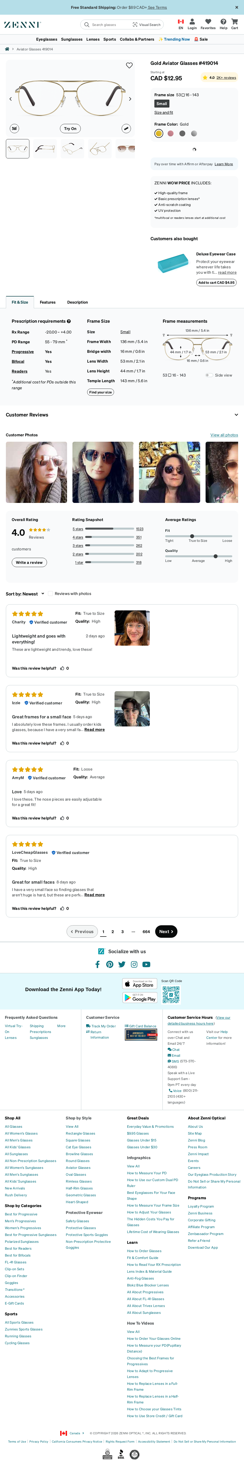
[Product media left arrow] (10, 98)
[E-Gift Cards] (14, 1303)
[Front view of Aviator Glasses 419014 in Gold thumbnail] (17, 148)
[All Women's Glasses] (21, 1133)
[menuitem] (122, 39)
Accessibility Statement (154, 1441)
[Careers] (194, 1167)
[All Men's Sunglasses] (21, 1174)
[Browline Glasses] (79, 1153)
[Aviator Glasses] (78, 1167)
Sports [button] (110, 39)
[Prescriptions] (40, 1031)
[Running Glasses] (18, 1336)
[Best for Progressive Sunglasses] (31, 1234)
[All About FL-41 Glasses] (145, 1298)
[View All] (72, 1126)
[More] (61, 1025)
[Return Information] (102, 1034)
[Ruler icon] (126, 128)
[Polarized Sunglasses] (22, 1241)
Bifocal (18, 361)
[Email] (174, 1055)
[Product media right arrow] (130, 98)
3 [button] (122, 931)
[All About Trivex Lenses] (146, 1305)
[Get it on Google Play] (140, 997)
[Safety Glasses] (77, 1221)
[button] (146, 24)
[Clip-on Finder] (16, 1275)
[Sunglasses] (39, 1037)
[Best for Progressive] (21, 1214)
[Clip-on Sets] (14, 1269)
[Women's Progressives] (23, 1227)
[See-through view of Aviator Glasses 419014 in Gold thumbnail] (100, 148)
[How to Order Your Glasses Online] (154, 1338)
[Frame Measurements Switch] (209, 375)
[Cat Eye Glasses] (78, 1147)
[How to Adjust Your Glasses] (149, 1212)
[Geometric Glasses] (81, 1195)
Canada (72, 1433)
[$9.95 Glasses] (138, 1133)
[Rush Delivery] (16, 1195)
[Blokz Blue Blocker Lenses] (148, 1285)
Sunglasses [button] (71, 39)
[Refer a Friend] (199, 1240)
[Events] (193, 1160)
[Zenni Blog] (196, 1140)
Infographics (139, 1157)
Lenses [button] (93, 39)
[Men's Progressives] (20, 1221)
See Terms (157, 7)
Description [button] (77, 302)
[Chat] (174, 1049)
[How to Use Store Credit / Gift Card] (155, 1415)
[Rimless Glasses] (79, 1181)
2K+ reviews (226, 77)
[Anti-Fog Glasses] (140, 1278)
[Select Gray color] (182, 133)
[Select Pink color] (170, 133)
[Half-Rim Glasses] (79, 1188)
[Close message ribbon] (237, 7)
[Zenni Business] (200, 1213)
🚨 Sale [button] (201, 39)
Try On (70, 128)
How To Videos (140, 1323)
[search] (105, 24)
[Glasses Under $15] (141, 1140)
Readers (19, 371)
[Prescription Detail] (68, 321)
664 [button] (146, 931)
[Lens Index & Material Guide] (149, 1271)
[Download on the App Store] (140, 983)
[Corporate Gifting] (201, 1220)
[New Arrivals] (15, 1188)
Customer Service (102, 1017)
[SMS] (173, 1061)
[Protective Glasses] (81, 1227)
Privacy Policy (38, 1441)
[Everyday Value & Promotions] (150, 1126)
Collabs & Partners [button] (137, 39)
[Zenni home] (7, 49)
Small (125, 331)
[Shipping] (37, 1025)
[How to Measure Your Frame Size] (153, 1205)
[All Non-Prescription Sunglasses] (30, 1160)
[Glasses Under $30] (142, 1147)
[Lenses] (11, 1037)
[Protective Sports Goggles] (87, 1234)
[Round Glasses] (78, 1160)
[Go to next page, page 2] (166, 931)
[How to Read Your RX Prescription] (154, 1264)
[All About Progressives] (145, 1292)
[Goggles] (11, 1282)
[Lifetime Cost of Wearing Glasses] (153, 1231)
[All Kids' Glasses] (18, 1147)
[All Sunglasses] (16, 1153)
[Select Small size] (161, 103)
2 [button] (113, 931)
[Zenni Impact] (198, 1153)
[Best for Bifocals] (18, 1255)
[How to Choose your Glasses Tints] (154, 1409)
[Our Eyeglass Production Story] (212, 1174)
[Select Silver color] (194, 133)
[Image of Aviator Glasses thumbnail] (127, 148)
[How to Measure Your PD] (147, 1173)
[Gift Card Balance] (140, 1026)
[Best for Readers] (18, 1248)
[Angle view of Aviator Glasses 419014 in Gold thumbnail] (72, 148)
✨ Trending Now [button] (174, 39)
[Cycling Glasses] (17, 1343)
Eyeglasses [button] (46, 39)
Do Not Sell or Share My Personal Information (205, 1441)
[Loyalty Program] (201, 1206)
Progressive (23, 351)
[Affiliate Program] (201, 1226)
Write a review (29, 562)
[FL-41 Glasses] (15, 1262)
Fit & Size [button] (20, 302)
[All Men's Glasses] (19, 1140)
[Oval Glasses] (76, 1174)
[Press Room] (197, 1147)
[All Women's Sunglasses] (24, 1167)
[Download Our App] (203, 1247)
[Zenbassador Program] (205, 1233)
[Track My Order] (101, 1026)
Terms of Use (17, 1441)
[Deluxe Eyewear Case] (173, 268)
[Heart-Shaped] (77, 1201)
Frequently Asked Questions (31, 1017)
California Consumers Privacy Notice (77, 1441)
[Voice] (175, 1090)
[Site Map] (195, 1133)
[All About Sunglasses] (144, 1312)
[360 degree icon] (14, 128)
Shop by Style (79, 1117)
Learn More (224, 164)
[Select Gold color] (158, 133)
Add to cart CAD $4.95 (216, 282)
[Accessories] (15, 1296)
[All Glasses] (14, 1126)
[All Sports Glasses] (19, 1322)
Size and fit (163, 112)
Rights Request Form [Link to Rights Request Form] (120, 1441)
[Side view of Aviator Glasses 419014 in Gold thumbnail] (45, 148)
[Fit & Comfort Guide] (143, 1257)
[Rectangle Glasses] (80, 1133)
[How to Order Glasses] (144, 1250)
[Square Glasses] (78, 1140)
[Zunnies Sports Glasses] (24, 1329)
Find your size (100, 392)
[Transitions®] (14, 1289)
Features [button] (48, 302)
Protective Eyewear (84, 1212)
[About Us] (195, 1126)
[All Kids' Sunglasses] (20, 1181)
